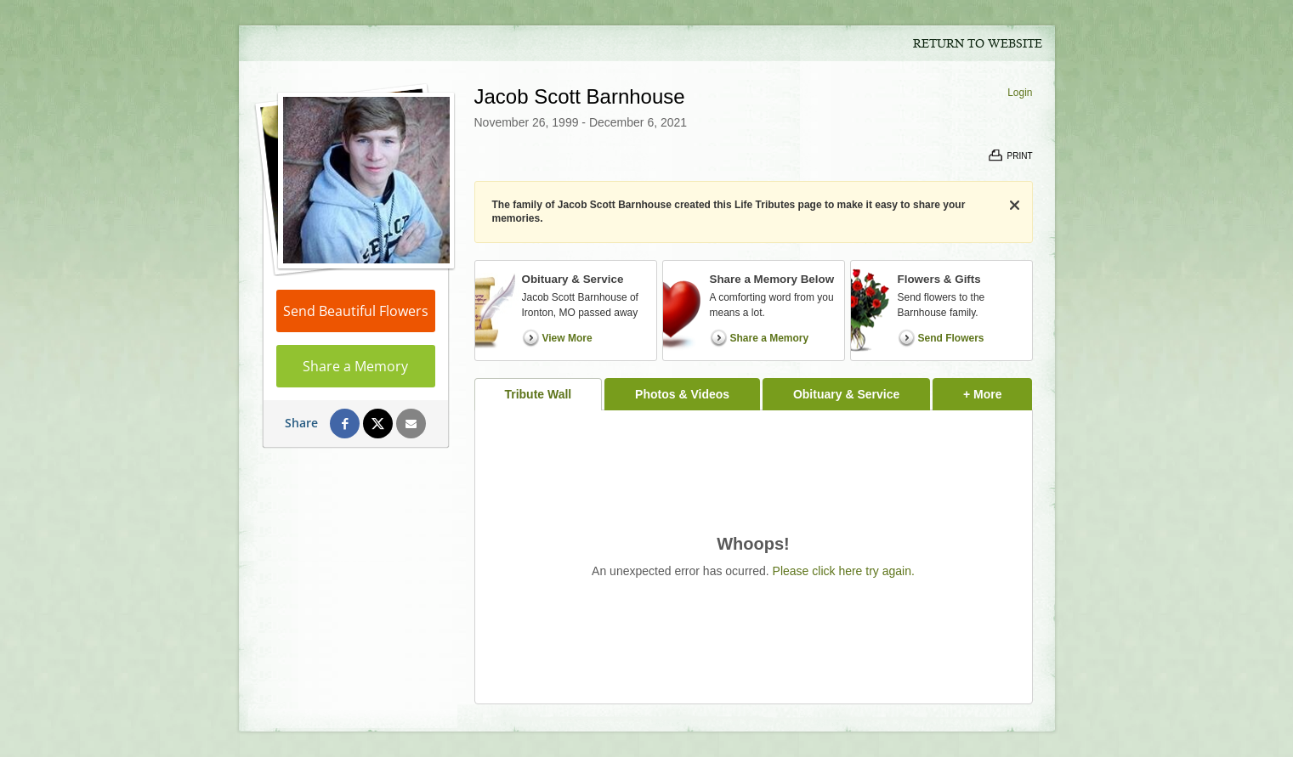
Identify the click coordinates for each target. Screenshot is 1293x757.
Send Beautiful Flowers (355, 311)
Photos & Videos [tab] (682, 394)
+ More (997, 389)
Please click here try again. (844, 571)
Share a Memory (355, 366)
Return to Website (977, 44)
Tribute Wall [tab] (537, 394)
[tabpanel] (754, 556)
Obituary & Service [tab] (846, 394)
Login (1019, 93)
